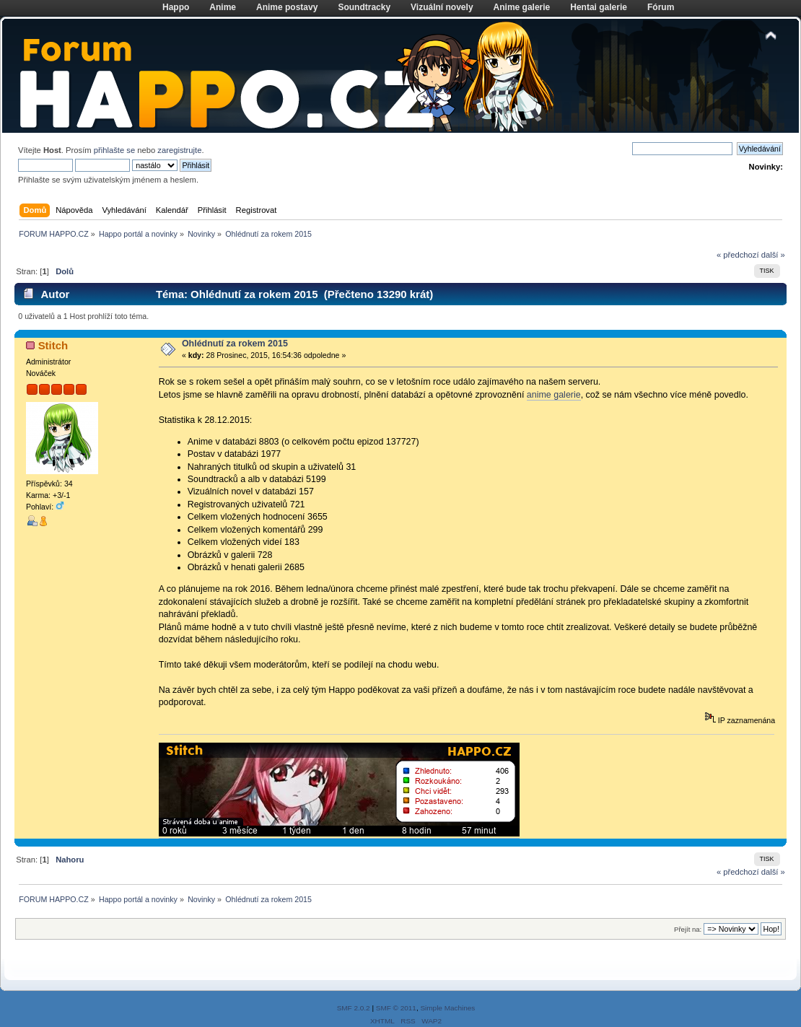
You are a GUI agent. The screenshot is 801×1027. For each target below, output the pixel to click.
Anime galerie (522, 7)
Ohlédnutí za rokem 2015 (235, 343)
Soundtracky (364, 7)
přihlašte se (114, 150)
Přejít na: (687, 929)
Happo (175, 7)
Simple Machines (447, 1008)
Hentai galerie (598, 7)
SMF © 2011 (396, 1008)
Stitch (53, 345)
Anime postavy (287, 7)
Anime (222, 7)
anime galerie (554, 395)
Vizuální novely (442, 7)
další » (773, 254)
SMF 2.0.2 (353, 1008)
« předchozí (738, 254)
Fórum (660, 7)
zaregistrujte (179, 150)
